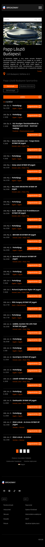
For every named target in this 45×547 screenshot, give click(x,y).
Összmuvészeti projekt (27, 131)
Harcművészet (21, 305)
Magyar (21, 464)
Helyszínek (7, 509)
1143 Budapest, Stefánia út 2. (16, 73)
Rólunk (5, 523)
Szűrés (22, 97)
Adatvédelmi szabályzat (33, 514)
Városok (6, 514)
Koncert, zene (16, 146)
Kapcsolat (28, 505)
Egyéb (14, 108)
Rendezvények (8, 505)
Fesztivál (15, 131)
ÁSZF (27, 519)
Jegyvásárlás (33, 107)
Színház (15, 427)
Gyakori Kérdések (31, 509)
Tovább (39, 71)
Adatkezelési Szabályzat (13, 461)
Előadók (6, 519)
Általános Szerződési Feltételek (21, 458)
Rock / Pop (25, 146)
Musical (21, 427)
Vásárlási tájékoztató (30, 461)
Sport (13, 305)
